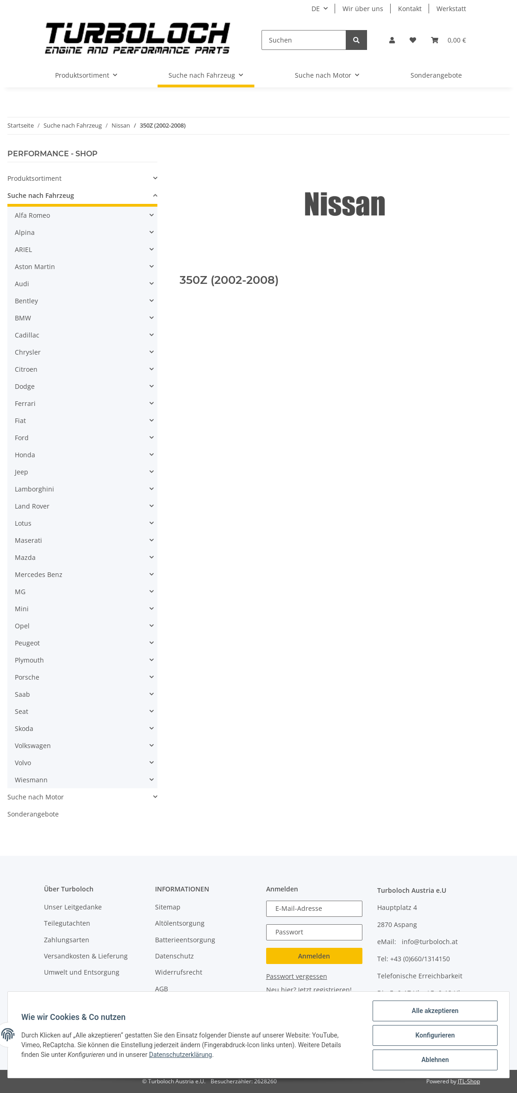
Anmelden (314, 956)
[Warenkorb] (448, 40)
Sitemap (168, 907)
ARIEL (23, 249)
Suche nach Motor (35, 796)
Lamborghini (34, 489)
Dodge (25, 386)
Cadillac (27, 335)
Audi (22, 283)
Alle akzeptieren (433, 1012)
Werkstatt (451, 8)
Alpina (25, 232)
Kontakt (410, 8)
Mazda (25, 557)
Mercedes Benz (38, 574)
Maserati (28, 540)
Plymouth (29, 660)
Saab (22, 694)
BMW (23, 317)
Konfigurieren (433, 1036)
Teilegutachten (67, 923)
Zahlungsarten (66, 939)
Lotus (23, 523)
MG (20, 591)
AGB (161, 988)
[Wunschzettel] (413, 40)
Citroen (26, 369)
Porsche (27, 677)
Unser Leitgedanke (73, 907)
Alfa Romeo (32, 215)
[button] (392, 40)
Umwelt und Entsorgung (81, 972)
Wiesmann (31, 779)
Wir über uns (363, 8)
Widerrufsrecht (178, 972)
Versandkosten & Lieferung (86, 956)
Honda (25, 454)
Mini (22, 608)
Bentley (26, 300)
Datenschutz (174, 956)
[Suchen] (304, 40)
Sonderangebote (33, 814)
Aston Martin (35, 266)
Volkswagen (33, 745)
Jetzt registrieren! (325, 989)
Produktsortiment (34, 178)
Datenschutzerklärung (181, 1055)
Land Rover (32, 506)
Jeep (21, 471)
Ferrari (25, 403)
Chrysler (28, 352)
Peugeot (27, 643)
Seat (21, 711)
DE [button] (315, 8)
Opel (22, 625)
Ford (22, 437)
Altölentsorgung (180, 923)
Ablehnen (433, 1060)
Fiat (20, 420)
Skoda (24, 728)
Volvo (23, 762)
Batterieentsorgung (185, 939)
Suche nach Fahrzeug (40, 195)
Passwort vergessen (296, 976)
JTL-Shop (469, 1081)
